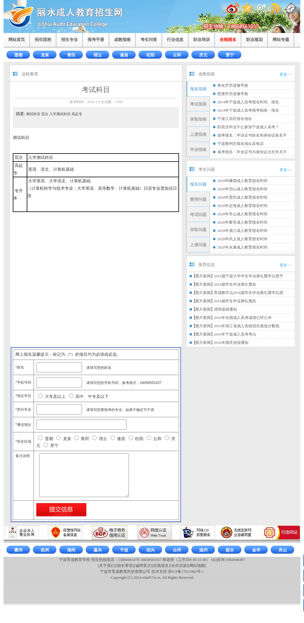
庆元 (203, 55)
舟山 (282, 550)
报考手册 (96, 39)
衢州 (18, 550)
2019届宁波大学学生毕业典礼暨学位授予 (248, 276)
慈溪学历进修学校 (232, 93)
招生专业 (69, 39)
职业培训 (201, 39)
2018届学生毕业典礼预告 (235, 301)
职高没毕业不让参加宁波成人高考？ (248, 127)
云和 (177, 55)
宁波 (124, 550)
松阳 (150, 55)
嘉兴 (98, 550)
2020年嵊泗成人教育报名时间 (242, 180)
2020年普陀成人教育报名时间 (242, 197)
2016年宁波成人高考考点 (235, 334)
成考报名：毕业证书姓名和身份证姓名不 (252, 135)
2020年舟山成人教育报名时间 (242, 214)
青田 (71, 55)
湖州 (71, 550)
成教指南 (122, 39)
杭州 (45, 550)
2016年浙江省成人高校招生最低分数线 (246, 326)
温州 (203, 550)
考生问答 (148, 39)
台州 (177, 550)
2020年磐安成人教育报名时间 (242, 222)
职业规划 (254, 39)
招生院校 (43, 39)
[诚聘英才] (143, 565)
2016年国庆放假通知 (231, 342)
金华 (256, 550)
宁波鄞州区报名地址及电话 (240, 143)
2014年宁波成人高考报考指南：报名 (248, 110)
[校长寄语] (125, 565)
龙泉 (45, 55)
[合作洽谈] (179, 565)
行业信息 (175, 39)
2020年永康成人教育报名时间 (242, 247)
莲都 (18, 55)
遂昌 (124, 55)
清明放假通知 (225, 309)
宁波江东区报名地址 (234, 118)
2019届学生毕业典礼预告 (235, 284)
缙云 (98, 55)
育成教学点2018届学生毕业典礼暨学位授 (248, 292)
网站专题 (281, 39)
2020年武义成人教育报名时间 (242, 239)
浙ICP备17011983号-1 (186, 571)
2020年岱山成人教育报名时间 (242, 189)
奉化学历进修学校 (232, 85)
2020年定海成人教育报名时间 (242, 205)
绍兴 (150, 550)
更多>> (286, 74)
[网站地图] (197, 565)
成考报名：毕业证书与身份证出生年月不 (252, 152)
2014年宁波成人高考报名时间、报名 (248, 102)
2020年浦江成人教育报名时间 (242, 230)
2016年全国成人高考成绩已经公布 (243, 317)
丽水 (230, 550)
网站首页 (16, 39)
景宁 (230, 55)
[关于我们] (107, 565)
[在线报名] (161, 565)
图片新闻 (203, 276)
